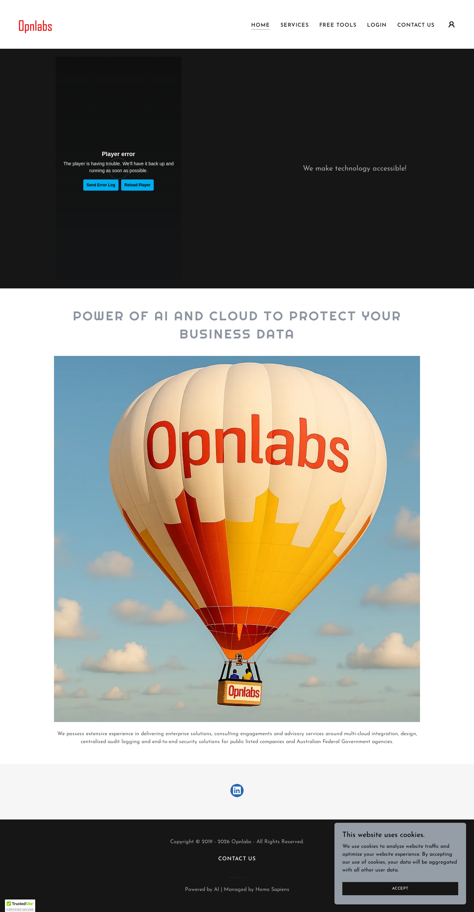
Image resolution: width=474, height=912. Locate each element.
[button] (451, 24)
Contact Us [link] (415, 25)
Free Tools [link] (337, 25)
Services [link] (294, 25)
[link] (34, 24)
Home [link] (260, 25)
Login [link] (377, 25)
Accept (400, 888)
